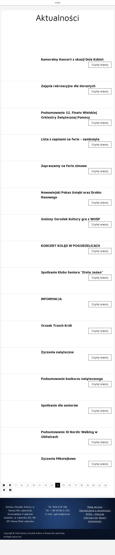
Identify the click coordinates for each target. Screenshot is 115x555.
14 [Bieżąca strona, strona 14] (58, 485)
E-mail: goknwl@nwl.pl (57, 514)
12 (46, 485)
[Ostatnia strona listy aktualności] (10, 490)
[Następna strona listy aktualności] (4, 490)
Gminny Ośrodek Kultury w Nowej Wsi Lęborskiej (42, 533)
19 (88, 485)
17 (76, 485)
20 (93, 485)
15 (64, 485)
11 (40, 485)
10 (34, 485)
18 (82, 485)
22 (106, 485)
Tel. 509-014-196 (57, 507)
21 (100, 485)
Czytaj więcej (100, 64)
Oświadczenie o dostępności (95, 510)
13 (52, 485)
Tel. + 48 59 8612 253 (58, 510)
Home (57, 2)
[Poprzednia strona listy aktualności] (9, 485)
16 (70, 485)
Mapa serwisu (94, 507)
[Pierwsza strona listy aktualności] (3, 485)
